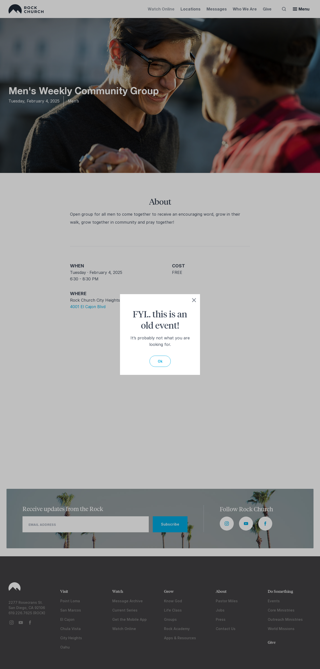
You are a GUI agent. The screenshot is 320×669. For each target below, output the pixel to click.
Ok (160, 361)
